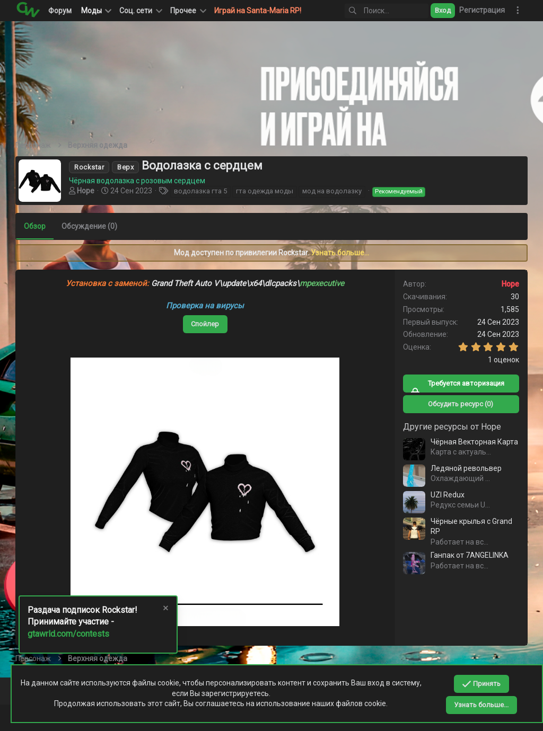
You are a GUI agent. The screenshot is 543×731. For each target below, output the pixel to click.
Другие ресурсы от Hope (451, 427)
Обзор (35, 226)
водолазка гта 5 (200, 191)
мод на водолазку (332, 191)
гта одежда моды (265, 191)
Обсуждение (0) (90, 226)
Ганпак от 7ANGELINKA (469, 555)
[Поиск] (386, 11)
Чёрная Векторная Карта (474, 442)
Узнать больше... (340, 252)
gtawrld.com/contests (68, 634)
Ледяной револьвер (465, 468)
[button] (140, 10)
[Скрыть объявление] (165, 609)
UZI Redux (447, 495)
